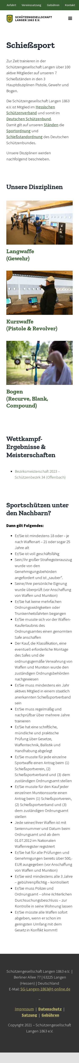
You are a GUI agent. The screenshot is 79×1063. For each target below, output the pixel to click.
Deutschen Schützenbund (28, 118)
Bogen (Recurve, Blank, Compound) (27, 398)
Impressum (24, 1008)
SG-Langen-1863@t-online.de (45, 989)
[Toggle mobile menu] (70, 18)
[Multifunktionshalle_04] (39, 202)
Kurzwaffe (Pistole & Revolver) (31, 325)
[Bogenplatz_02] (39, 342)
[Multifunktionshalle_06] (39, 272)
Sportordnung (18, 130)
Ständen (51, 124)
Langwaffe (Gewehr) (20, 255)
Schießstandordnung (24, 136)
